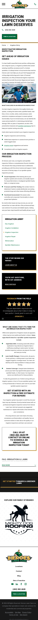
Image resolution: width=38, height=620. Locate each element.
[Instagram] (26, 584)
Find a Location (10, 36)
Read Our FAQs (10, 284)
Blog (19, 576)
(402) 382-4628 (10, 30)
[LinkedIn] (17, 584)
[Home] (19, 4)
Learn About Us (11, 265)
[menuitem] (19, 224)
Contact (19, 571)
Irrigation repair (8, 145)
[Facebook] (21, 584)
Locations (19, 566)
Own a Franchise (19, 580)
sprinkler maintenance (24, 126)
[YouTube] (12, 584)
